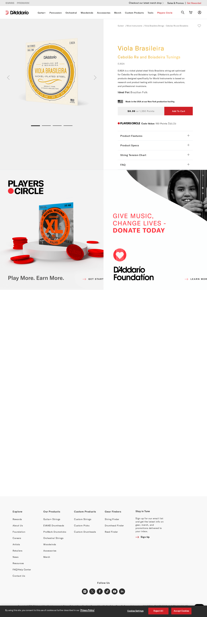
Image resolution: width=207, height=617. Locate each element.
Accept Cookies (181, 611)
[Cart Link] (191, 12)
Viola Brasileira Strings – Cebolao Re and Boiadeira (166, 26)
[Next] (95, 77)
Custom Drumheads (85, 531)
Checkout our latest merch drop (145, 2)
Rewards (17, 519)
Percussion (55, 12)
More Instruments (134, 26)
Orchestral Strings (53, 538)
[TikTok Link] (107, 591)
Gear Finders (113, 511)
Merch (117, 12)
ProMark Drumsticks (54, 531)
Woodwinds (87, 12)
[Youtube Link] (115, 591)
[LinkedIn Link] (122, 591)
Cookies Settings (135, 611)
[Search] (183, 12)
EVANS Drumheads (53, 525)
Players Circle (165, 12)
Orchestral (71, 12)
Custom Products (134, 12)
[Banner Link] (103, 393)
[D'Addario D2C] (19, 12)
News (15, 557)
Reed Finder (111, 531)
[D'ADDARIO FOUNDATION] (155, 230)
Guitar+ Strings (51, 519)
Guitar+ (42, 12)
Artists (16, 544)
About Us (18, 525)
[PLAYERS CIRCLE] (52, 230)
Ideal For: (124, 92)
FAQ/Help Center (22, 569)
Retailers (17, 550)
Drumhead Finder (114, 525)
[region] (103, 611)
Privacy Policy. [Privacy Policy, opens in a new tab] (87, 610)
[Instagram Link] (85, 591)
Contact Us (19, 575)
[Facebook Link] (100, 591)
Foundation (19, 531)
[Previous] (8, 77)
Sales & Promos (175, 3)
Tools (150, 12)
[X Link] (92, 591)
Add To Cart (178, 111)
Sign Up (172, 123)
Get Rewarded (194, 3)
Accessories (103, 12)
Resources (18, 563)
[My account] (199, 12)
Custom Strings (82, 519)
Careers (17, 538)
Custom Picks (81, 525)
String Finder (112, 519)
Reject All (158, 611)
